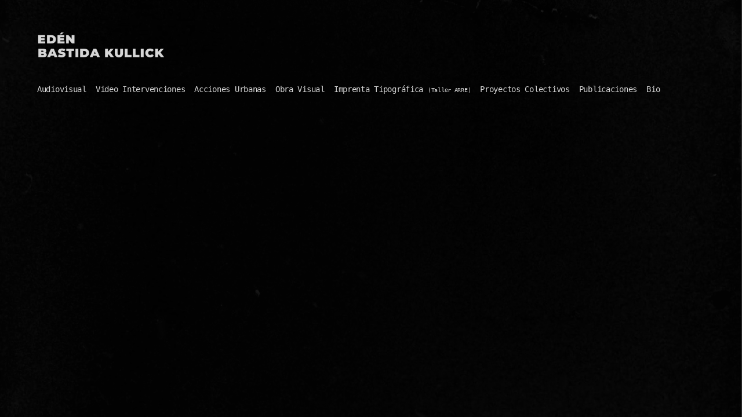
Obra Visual (300, 89)
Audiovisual (61, 89)
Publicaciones (608, 89)
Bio (653, 89)
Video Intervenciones (140, 89)
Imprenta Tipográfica (402, 89)
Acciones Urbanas (230, 89)
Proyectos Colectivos (524, 89)
